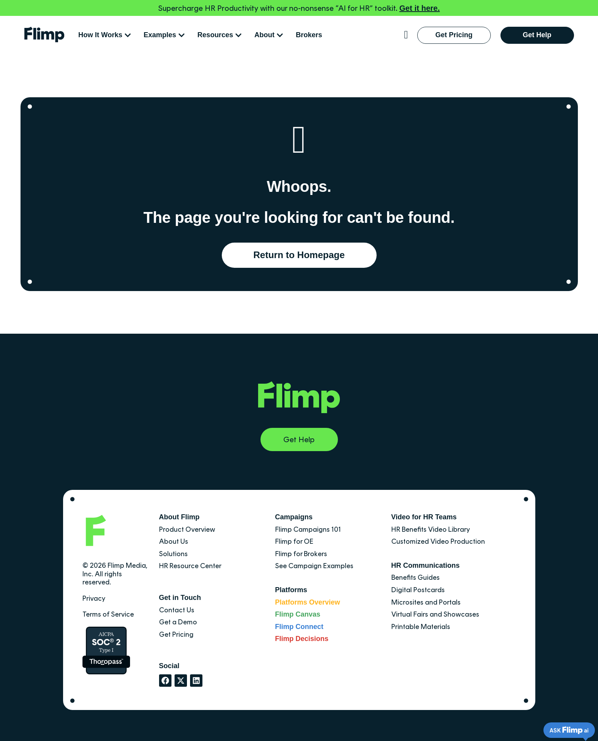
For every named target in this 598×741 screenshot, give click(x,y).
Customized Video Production (438, 541)
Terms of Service (108, 614)
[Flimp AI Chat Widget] (563, 729)
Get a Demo (178, 622)
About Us (173, 541)
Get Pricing (176, 634)
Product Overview (187, 529)
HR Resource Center (190, 566)
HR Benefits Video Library (430, 529)
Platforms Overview (307, 602)
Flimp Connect (299, 627)
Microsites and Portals (426, 602)
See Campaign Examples (314, 566)
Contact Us (176, 610)
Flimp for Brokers (301, 554)
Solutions (173, 554)
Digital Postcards (418, 590)
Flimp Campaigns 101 (308, 529)
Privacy (93, 598)
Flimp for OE (294, 541)
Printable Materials (420, 626)
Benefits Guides (415, 577)
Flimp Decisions (302, 639)
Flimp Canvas (297, 614)
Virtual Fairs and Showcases (435, 614)
